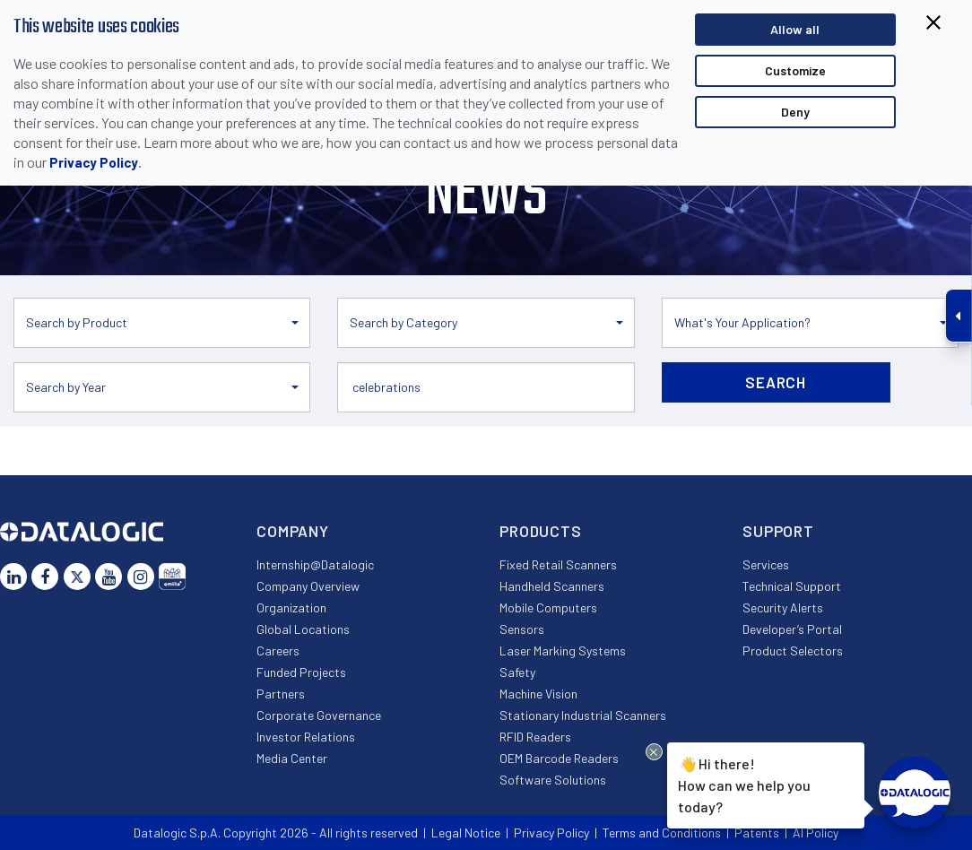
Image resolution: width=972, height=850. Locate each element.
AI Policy (815, 832)
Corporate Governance (318, 715)
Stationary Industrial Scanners (582, 715)
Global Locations (303, 629)
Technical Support (791, 586)
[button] (161, 323)
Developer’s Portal (792, 629)
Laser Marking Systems (562, 650)
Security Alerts (782, 607)
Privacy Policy (93, 162)
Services (765, 564)
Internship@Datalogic (315, 564)
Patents (756, 832)
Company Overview (308, 586)
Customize (795, 70)
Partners (280, 693)
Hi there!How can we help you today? (742, 783)
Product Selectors (792, 650)
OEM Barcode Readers (559, 758)
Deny (795, 111)
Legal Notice (465, 832)
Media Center (291, 758)
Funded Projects (301, 672)
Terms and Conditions (662, 832)
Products (540, 531)
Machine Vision (538, 693)
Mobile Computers (548, 607)
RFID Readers (535, 736)
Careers (277, 650)
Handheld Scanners (551, 586)
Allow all (795, 29)
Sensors (521, 629)
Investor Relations (305, 736)
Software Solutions (552, 779)
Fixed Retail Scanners (558, 564)
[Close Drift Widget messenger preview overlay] (654, 751)
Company (292, 531)
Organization (291, 607)
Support (778, 531)
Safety (517, 672)
